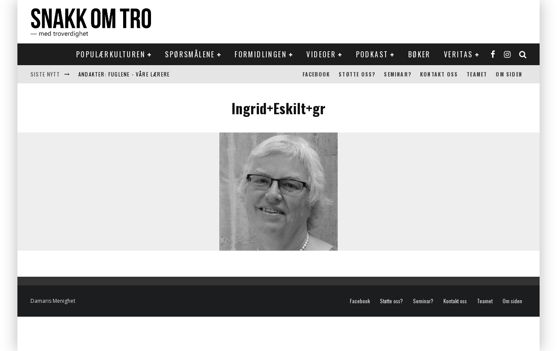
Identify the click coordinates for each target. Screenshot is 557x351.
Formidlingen (261, 54)
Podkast (372, 54)
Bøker (419, 54)
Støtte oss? (357, 74)
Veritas (458, 54)
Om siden (509, 74)
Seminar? (397, 74)
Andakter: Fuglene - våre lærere (124, 74)
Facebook (316, 74)
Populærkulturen (110, 54)
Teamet (476, 74)
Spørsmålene (190, 54)
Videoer (321, 54)
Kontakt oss (439, 74)
